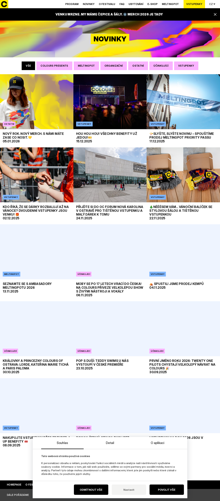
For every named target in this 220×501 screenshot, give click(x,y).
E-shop (152, 4)
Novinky (89, 4)
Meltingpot (170, 4)
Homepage (14, 484)
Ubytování (136, 4)
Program (72, 4)
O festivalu (107, 4)
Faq (122, 4)
